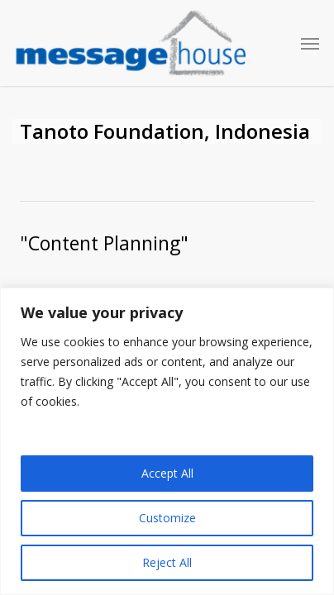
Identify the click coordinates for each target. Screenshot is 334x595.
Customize (167, 518)
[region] (167, 441)
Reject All (167, 562)
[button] (310, 43)
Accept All (167, 473)
